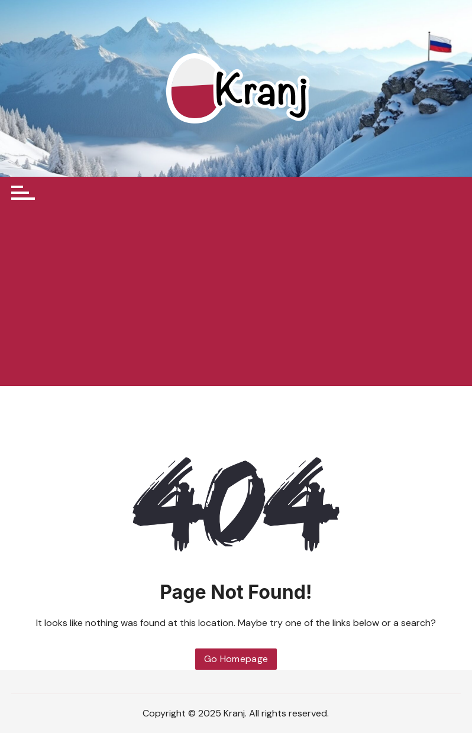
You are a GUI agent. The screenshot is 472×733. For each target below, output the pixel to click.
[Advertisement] (236, 297)
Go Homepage (236, 659)
